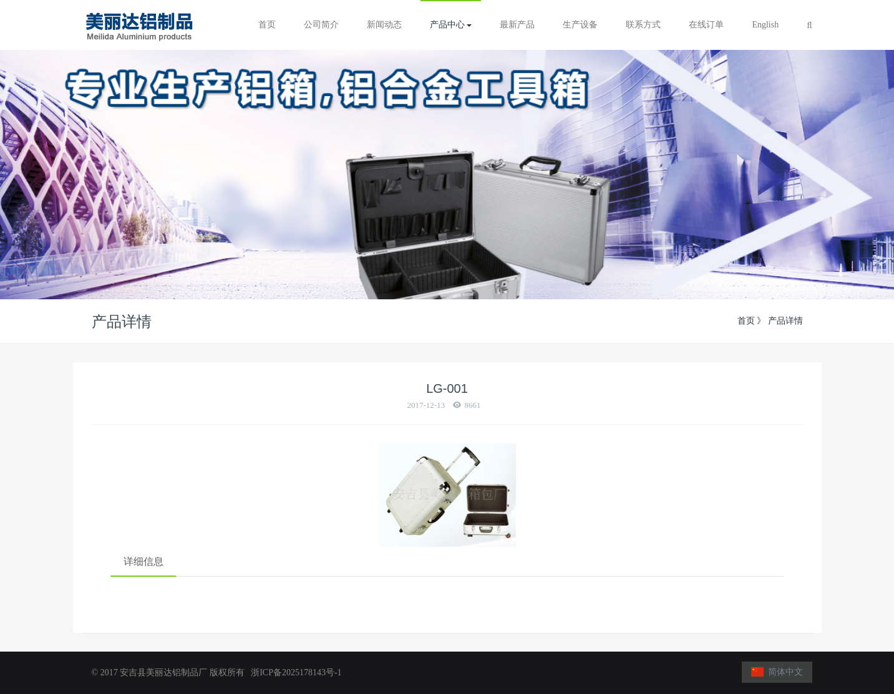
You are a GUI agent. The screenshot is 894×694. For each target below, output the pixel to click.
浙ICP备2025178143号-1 (293, 672)
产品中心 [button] (451, 24)
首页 (267, 24)
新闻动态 (384, 24)
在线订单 (706, 24)
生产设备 (580, 24)
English (765, 24)
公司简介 (321, 24)
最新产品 (517, 24)
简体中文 (777, 672)
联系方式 (643, 24)
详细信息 (143, 561)
